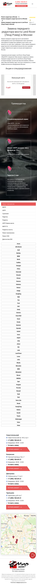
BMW (18, 256)
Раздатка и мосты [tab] (7, 229)
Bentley (18, 253)
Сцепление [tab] (5, 213)
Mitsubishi (18, 372)
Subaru (18, 409)
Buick (18, 259)
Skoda (18, 403)
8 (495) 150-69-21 (21, 2)
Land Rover (18, 353)
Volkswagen (18, 419)
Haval (18, 319)
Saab (18, 394)
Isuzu (18, 334)
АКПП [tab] (4, 210)
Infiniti (18, 331)
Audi (18, 250)
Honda (18, 322)
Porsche (18, 388)
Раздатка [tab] (5, 220)
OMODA (18, 378)
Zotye (18, 425)
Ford (18, 303)
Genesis (18, 312)
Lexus (18, 356)
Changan (18, 265)
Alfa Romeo (18, 247)
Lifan (18, 359)
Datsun (18, 287)
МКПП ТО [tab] (5, 226)
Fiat (18, 300)
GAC (18, 306)
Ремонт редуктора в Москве (9, 17)
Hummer (18, 325)
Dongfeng (18, 294)
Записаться (26, 87)
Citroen (18, 278)
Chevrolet (18, 272)
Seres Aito (18, 400)
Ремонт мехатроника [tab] (8, 233)
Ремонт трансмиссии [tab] (8, 204)
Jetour (18, 344)
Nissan (18, 375)
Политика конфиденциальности (18, 582)
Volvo (18, 422)
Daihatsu (18, 284)
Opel (18, 381)
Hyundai (18, 328)
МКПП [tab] (4, 207)
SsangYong (18, 406)
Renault (18, 391)
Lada (18, 350)
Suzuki (18, 413)
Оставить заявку (13, 445)
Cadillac (18, 262)
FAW (18, 297)
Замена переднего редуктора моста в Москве (14, 18)
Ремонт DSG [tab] (5, 236)
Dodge (18, 290)
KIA (19, 347)
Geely (18, 309)
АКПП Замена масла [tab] (8, 223)
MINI (18, 369)
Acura (18, 243)
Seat (18, 397)
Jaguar (18, 337)
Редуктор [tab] (5, 217)
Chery (18, 269)
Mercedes (18, 366)
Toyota (18, 416)
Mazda (18, 362)
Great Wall (18, 315)
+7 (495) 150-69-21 (14, 440)
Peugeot (18, 384)
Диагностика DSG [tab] (7, 239)
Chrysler (18, 275)
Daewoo (18, 281)
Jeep (18, 341)
